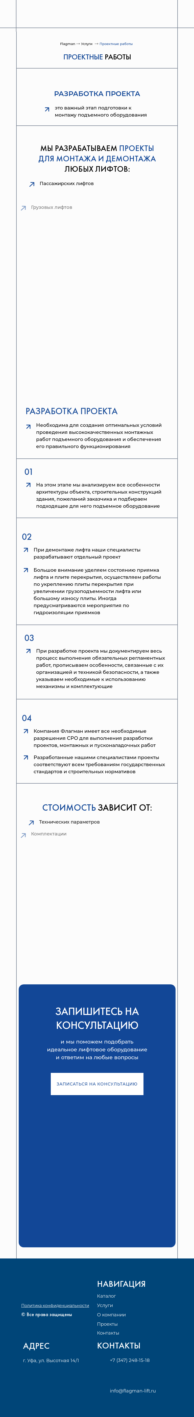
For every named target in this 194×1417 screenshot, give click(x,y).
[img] (38, 15)
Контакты (108, 1333)
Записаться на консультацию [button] (97, 1084)
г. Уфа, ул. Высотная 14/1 (51, 1360)
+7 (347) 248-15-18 (130, 1360)
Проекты (107, 1324)
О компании (111, 1315)
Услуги (86, 44)
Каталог (106, 1296)
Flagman (67, 44)
